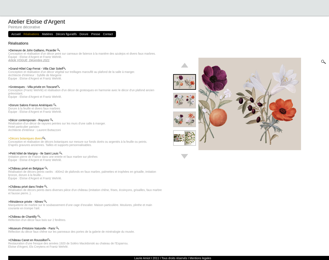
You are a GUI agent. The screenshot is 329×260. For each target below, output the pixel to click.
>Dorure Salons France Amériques (32, 105)
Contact (108, 34)
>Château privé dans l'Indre (27, 186)
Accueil (16, 34)
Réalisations (31, 34)
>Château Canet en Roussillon (29, 240)
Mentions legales (200, 258)
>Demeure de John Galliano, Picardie (34, 50)
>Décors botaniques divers (26, 138)
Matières (47, 34)
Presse (95, 34)
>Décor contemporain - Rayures (30, 120)
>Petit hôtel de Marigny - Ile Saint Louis (35, 153)
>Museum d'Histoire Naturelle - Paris (33, 228)
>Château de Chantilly (24, 216)
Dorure (84, 34)
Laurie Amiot (142, 258)
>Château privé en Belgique (28, 168)
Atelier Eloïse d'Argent (36, 21)
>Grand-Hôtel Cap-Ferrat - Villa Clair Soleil (37, 68)
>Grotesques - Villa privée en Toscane (34, 87)
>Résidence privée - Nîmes (27, 201)
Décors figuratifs (66, 34)
